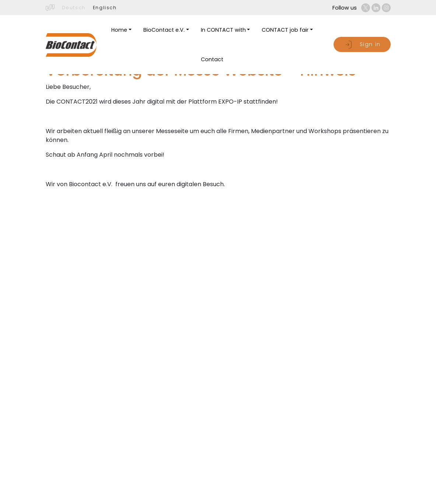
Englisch (105, 7)
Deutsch (74, 7)
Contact (212, 59)
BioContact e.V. (164, 30)
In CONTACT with (223, 30)
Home (119, 30)
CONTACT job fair (285, 30)
